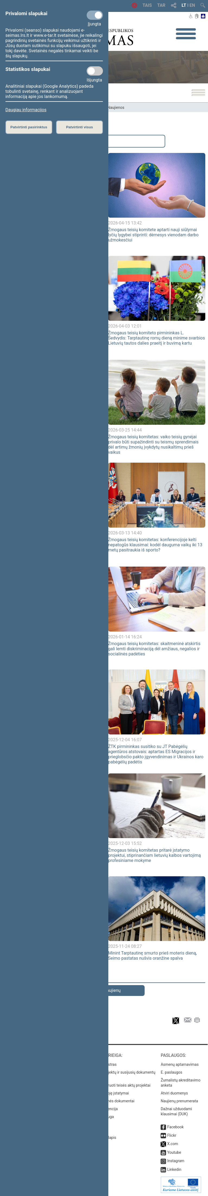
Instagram (175, 1161)
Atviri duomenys (174, 1093)
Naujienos (116, 107)
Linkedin (174, 1169)
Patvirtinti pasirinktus (28, 127)
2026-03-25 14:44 (125, 430)
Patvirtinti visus (79, 127)
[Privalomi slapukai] (95, 15)
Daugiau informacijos (25, 109)
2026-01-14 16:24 (125, 636)
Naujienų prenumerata (179, 1101)
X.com (172, 1144)
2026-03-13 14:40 (125, 532)
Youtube (174, 1152)
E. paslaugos (171, 1072)
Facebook (175, 1127)
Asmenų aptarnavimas (180, 1064)
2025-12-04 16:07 (125, 739)
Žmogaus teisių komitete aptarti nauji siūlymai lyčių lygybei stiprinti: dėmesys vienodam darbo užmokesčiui (153, 235)
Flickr (171, 1135)
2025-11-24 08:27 (125, 946)
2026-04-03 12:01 (125, 326)
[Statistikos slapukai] (95, 71)
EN (192, 5)
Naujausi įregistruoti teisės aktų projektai (116, 1085)
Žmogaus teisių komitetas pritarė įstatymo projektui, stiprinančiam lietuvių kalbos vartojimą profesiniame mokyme (154, 855)
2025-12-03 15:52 (125, 843)
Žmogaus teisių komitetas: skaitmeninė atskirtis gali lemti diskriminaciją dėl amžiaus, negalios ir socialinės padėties (154, 648)
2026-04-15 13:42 (125, 223)
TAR (161, 5)
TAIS (147, 5)
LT (184, 5)
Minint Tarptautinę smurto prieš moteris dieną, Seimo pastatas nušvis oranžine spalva (152, 955)
